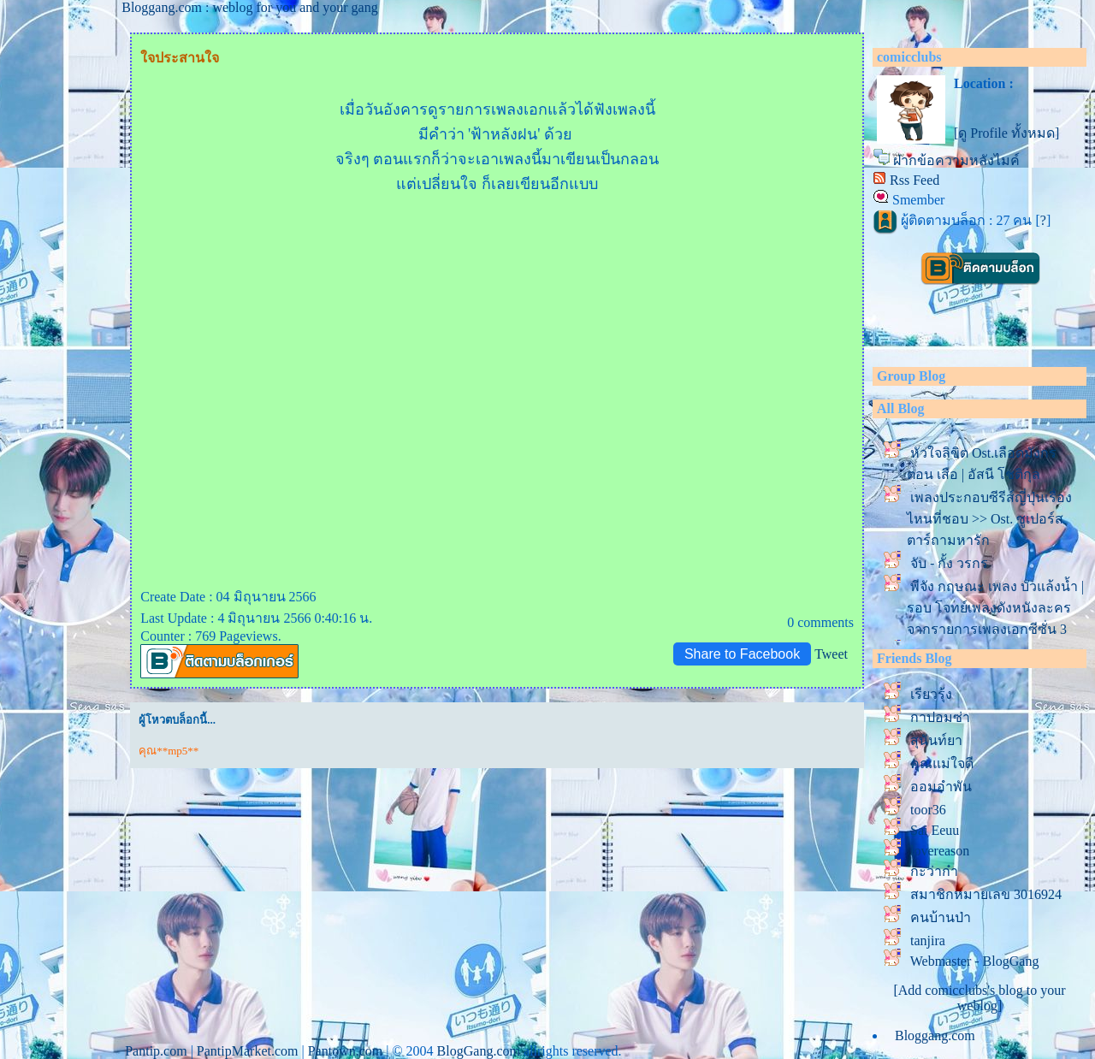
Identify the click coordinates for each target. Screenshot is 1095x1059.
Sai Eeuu (934, 830)
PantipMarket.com (248, 1051)
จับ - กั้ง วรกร (949, 563)
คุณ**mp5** (168, 750)
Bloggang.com (935, 1035)
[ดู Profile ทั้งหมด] (1006, 133)
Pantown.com (345, 1051)
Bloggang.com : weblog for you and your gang (249, 7)
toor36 (928, 809)
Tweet (831, 654)
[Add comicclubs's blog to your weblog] (979, 998)
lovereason (939, 850)
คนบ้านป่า (940, 917)
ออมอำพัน (941, 786)
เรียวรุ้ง (931, 694)
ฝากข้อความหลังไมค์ (956, 160)
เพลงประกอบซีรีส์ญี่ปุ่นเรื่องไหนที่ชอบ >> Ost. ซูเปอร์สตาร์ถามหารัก (989, 518)
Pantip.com (155, 1051)
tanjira (927, 940)
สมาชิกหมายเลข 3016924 (986, 894)
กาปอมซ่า (940, 717)
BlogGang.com (478, 1051)
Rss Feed (914, 180)
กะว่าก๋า (934, 871)
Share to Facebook (742, 654)
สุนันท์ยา (936, 740)
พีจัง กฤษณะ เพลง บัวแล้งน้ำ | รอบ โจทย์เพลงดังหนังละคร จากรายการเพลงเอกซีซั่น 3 (995, 607)
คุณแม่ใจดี (942, 763)
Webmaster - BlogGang (974, 961)
